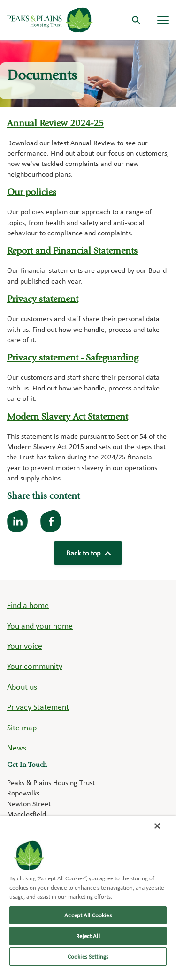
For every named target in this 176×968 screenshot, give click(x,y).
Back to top (88, 553)
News (16, 747)
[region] (88, 892)
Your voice (24, 645)
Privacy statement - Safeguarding (72, 358)
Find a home (28, 604)
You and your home (40, 625)
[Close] (157, 826)
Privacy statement (42, 300)
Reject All (87, 936)
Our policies (31, 193)
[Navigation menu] (163, 20)
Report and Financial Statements (72, 251)
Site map (22, 727)
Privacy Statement (38, 706)
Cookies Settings (88, 956)
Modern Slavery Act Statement (67, 417)
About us (22, 686)
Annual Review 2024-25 (55, 124)
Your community (34, 665)
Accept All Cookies (87, 915)
